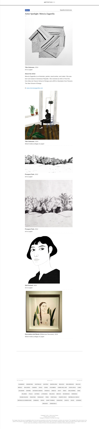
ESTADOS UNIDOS (37, 390)
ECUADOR (21, 390)
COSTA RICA (72, 387)
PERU (47, 397)
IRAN (79, 390)
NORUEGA (74, 393)
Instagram (20, 380)
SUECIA (67, 400)
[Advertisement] (50, 364)
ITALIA (31, 393)
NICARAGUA (66, 393)
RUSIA (42, 400)
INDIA (64, 390)
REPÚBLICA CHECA (74, 397)
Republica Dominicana (66, 10)
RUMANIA (36, 400)
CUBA (79, 387)
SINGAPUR (59, 400)
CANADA (34, 387)
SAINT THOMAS (50, 400)
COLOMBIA (53, 387)
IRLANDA (24, 393)
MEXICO (59, 393)
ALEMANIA (21, 384)
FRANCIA (47, 390)
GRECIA (54, 390)
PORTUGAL (54, 397)
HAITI (59, 390)
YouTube (52, 418)
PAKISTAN (33, 397)
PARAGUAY (41, 397)
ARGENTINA (29, 384)
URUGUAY (45, 403)
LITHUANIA (44, 393)
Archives (50, 380)
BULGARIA (27, 387)
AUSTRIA (45, 384)
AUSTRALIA (38, 384)
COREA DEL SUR (62, 387)
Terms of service (51, 416)
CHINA (46, 387)
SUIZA (72, 400)
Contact (45, 416)
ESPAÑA (28, 390)
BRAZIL (20, 387)
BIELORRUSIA (70, 384)
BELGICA (61, 384)
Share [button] (27, 10)
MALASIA (52, 393)
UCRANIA (78, 400)
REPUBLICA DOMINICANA (24, 400)
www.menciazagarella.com (35, 88)
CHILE (40, 387)
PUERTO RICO (62, 397)
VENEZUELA (53, 403)
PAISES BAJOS (24, 397)
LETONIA (37, 393)
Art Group (57, 418)
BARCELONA (53, 384)
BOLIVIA (78, 384)
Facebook (79, 380)
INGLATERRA (71, 390)
